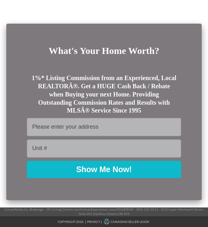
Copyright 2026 (71, 222)
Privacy (93, 222)
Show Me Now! (104, 169)
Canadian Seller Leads (130, 222)
